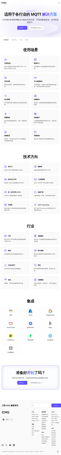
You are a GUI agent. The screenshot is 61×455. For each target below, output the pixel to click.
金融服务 (44, 443)
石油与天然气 (45, 439)
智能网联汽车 (45, 414)
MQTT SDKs (54, 420)
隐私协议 (41, 451)
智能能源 (44, 426)
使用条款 (37, 451)
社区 (33, 435)
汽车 (43, 435)
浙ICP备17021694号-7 (29, 451)
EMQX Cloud (35, 414)
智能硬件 (44, 424)
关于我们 (53, 431)
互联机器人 (44, 420)
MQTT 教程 (54, 418)
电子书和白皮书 (35, 431)
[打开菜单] (59, 3)
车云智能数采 (45, 416)
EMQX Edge (35, 418)
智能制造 (44, 418)
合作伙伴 (53, 435)
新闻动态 (53, 433)
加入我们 (53, 437)
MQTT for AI (54, 414)
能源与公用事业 (45, 437)
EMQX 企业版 (35, 416)
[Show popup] (7, 419)
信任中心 (53, 439)
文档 (33, 426)
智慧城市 (44, 429)
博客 (33, 429)
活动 (33, 433)
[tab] (6, 40)
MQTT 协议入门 (55, 416)
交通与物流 (44, 441)
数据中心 (44, 422)
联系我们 (22, 28)
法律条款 (53, 441)
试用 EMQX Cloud (36, 28)
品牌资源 (53, 445)
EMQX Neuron (35, 420)
